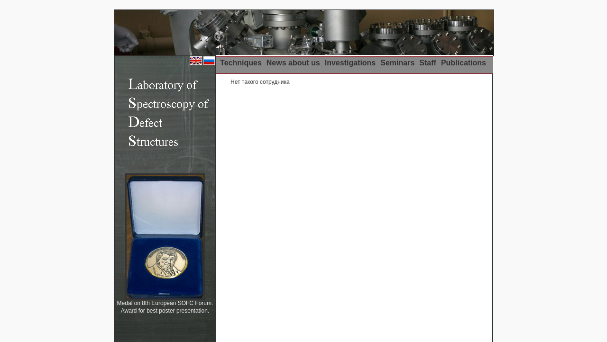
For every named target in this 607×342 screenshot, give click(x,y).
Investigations (350, 63)
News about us (293, 63)
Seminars (397, 63)
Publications (463, 63)
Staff (427, 63)
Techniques (241, 63)
